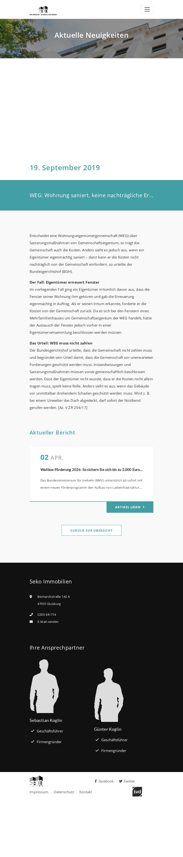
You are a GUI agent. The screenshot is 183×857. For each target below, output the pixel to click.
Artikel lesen (128, 507)
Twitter (127, 781)
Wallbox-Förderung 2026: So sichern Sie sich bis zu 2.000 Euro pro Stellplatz (101, 469)
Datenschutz (64, 791)
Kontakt (85, 791)
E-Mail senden (48, 621)
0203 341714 (47, 614)
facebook (104, 781)
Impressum (39, 791)
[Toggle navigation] (147, 9)
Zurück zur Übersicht (91, 530)
